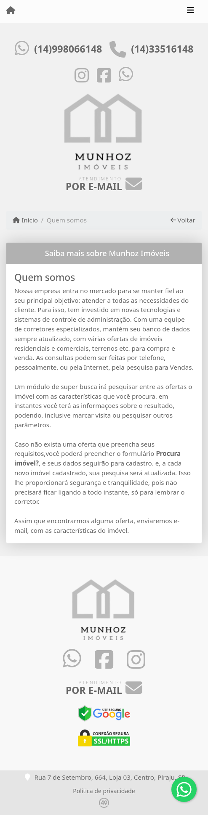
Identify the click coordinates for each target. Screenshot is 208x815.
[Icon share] (82, 75)
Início (25, 220)
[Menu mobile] (10, 11)
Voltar (183, 220)
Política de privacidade (104, 791)
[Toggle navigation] (190, 11)
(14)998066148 (68, 49)
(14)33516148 (162, 49)
